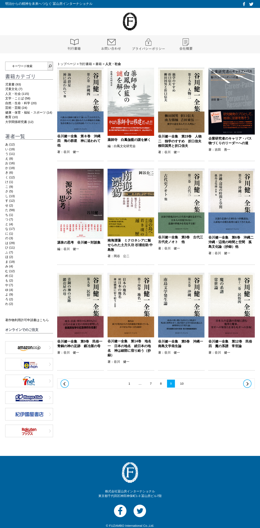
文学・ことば (14, 98)
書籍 (98, 64)
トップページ (66, 64)
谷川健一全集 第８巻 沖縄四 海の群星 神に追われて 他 (78, 140)
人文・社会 (13, 93)
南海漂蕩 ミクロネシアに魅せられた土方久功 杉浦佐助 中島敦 (130, 245)
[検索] (50, 66)
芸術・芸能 (13, 107)
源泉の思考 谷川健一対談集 (78, 242)
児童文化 (11, 89)
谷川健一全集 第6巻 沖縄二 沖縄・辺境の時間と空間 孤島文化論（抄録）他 (232, 242)
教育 (8, 117)
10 (182, 384)
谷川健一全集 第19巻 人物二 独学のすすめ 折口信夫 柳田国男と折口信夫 (181, 141)
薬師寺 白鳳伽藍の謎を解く (129, 139)
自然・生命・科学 (17, 103)
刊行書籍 (85, 64)
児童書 (10, 84)
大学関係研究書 (16, 122)
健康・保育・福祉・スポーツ (25, 112)
